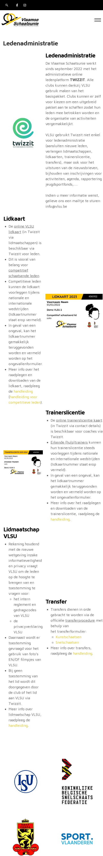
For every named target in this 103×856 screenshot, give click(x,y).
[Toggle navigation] (97, 20)
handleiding (23, 391)
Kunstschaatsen (68, 637)
